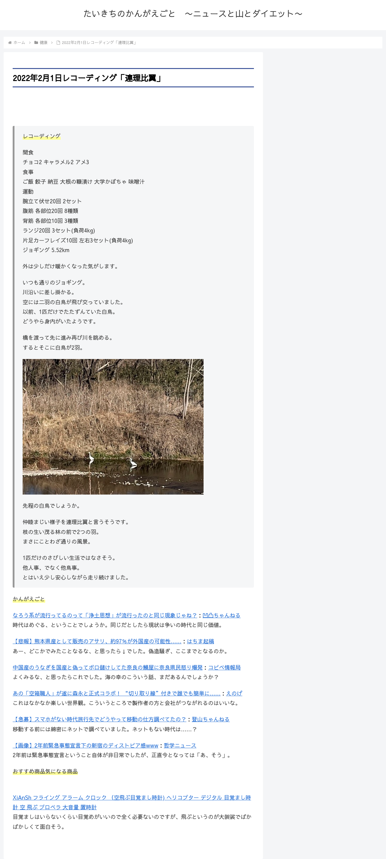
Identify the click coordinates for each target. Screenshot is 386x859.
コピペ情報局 (224, 667)
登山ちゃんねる (211, 719)
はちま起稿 (200, 641)
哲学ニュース (180, 745)
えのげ (234, 693)
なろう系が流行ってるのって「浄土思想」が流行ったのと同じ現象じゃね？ (105, 615)
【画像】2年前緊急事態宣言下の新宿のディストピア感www (85, 745)
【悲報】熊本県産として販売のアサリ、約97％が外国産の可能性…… (97, 641)
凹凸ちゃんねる (222, 615)
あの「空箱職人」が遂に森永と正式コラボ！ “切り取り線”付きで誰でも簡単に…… (116, 693)
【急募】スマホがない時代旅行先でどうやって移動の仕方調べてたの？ (99, 719)
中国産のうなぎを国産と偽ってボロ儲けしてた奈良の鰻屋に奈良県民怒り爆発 (108, 667)
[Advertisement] (133, 105)
